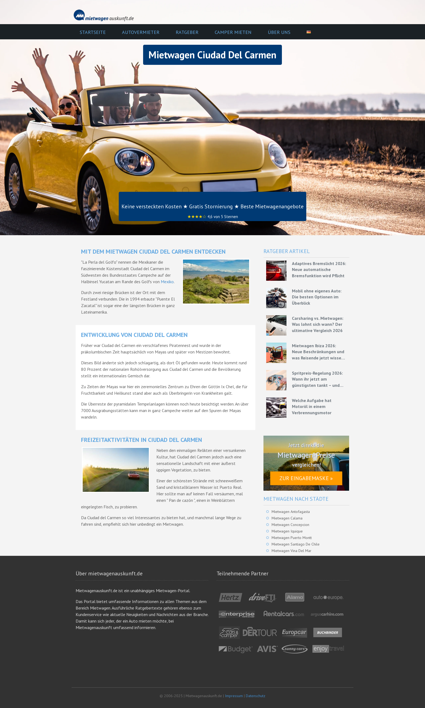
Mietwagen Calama (287, 518)
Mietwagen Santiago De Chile (296, 544)
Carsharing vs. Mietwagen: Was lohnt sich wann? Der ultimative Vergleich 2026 (317, 324)
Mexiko (167, 281)
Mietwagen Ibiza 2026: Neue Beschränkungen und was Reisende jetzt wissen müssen (318, 352)
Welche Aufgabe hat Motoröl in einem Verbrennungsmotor (311, 406)
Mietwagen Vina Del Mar (291, 550)
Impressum (234, 695)
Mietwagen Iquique (287, 531)
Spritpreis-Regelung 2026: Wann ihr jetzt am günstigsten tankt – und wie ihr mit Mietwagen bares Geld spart (317, 379)
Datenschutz (255, 695)
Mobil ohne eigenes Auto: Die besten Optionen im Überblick (317, 297)
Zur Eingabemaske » (306, 478)
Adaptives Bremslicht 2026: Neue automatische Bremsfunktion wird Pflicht (319, 269)
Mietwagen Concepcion (290, 524)
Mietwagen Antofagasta (291, 511)
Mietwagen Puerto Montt (292, 537)
